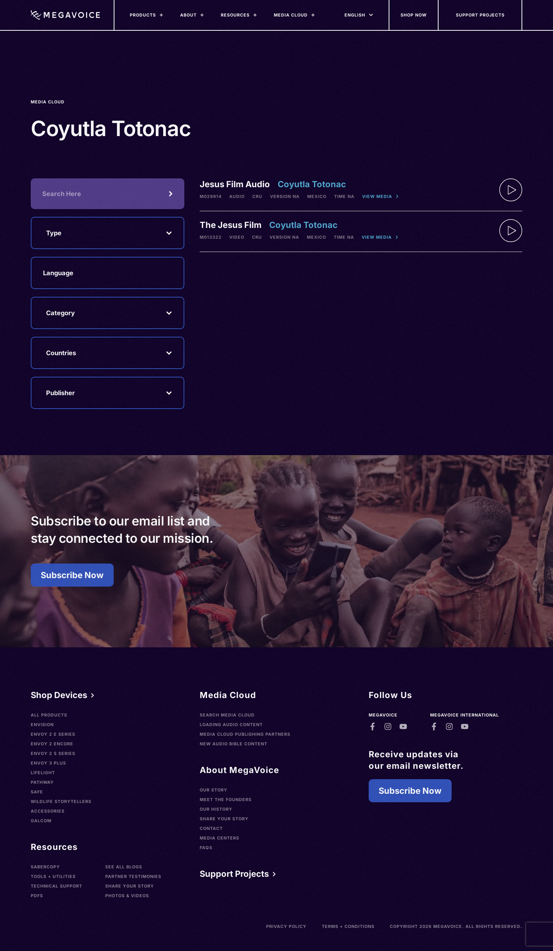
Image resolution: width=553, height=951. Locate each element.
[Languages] (355, 15)
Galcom (41, 820)
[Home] (65, 15)
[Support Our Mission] (480, 15)
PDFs (37, 895)
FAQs (206, 847)
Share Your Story (129, 886)
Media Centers (219, 838)
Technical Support (56, 886)
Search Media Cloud (227, 715)
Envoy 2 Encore (52, 744)
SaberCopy (45, 867)
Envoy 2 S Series (53, 753)
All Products (49, 715)
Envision (42, 724)
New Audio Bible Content (233, 744)
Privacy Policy (286, 926)
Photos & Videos (127, 895)
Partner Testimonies (133, 876)
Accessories (48, 811)
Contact (211, 828)
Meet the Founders (226, 799)
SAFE (37, 792)
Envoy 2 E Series (53, 734)
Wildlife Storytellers (61, 801)
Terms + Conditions (348, 926)
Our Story (213, 790)
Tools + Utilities (53, 876)
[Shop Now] (414, 15)
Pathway (42, 782)
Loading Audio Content (231, 724)
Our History (216, 809)
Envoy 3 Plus (48, 763)
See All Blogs (123, 867)
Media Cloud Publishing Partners (245, 734)
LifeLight (43, 772)
